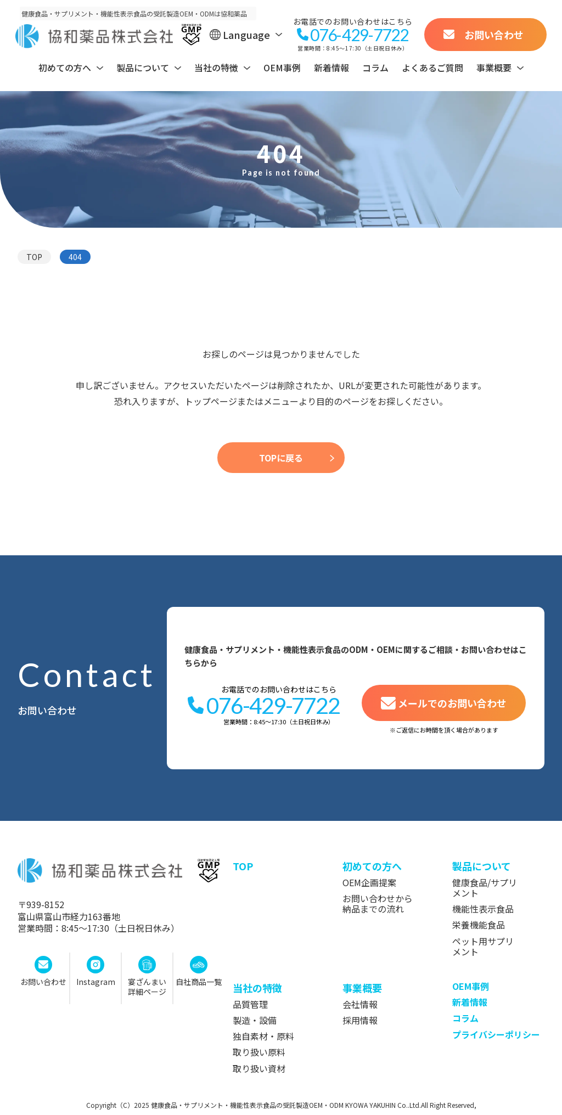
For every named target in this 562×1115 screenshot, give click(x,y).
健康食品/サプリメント (484, 887)
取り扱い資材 (259, 1068)
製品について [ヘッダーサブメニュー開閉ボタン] (142, 67)
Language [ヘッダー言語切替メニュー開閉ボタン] (246, 34)
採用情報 (360, 1020)
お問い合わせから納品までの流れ (377, 903)
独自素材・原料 (263, 1036)
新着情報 (331, 67)
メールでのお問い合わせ (452, 703)
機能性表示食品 (483, 909)
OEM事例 (282, 67)
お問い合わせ (494, 34)
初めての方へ (372, 866)
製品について (481, 866)
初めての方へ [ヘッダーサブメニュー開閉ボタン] (64, 67)
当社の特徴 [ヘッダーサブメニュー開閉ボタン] (216, 67)
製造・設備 (255, 1020)
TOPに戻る (281, 457)
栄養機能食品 (478, 925)
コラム (375, 67)
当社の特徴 (257, 988)
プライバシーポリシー (496, 1034)
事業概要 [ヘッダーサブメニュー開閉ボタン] (494, 67)
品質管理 (250, 1004)
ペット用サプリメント (483, 946)
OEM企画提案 (369, 882)
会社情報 (360, 1004)
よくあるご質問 (432, 67)
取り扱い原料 (259, 1052)
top (243, 866)
